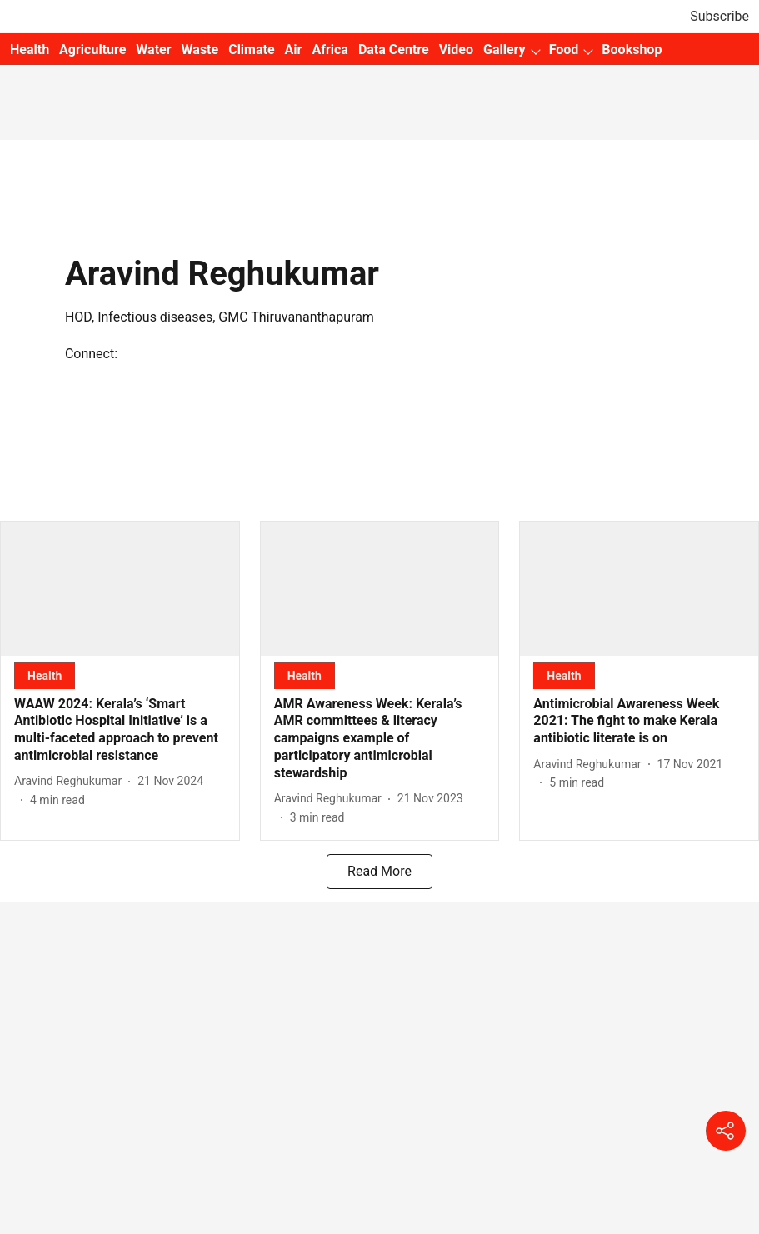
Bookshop (632, 49)
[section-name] (44, 675)
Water (153, 49)
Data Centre (393, 49)
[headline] (120, 730)
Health (29, 49)
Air (293, 49)
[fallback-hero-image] (120, 589)
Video (456, 49)
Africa (329, 49)
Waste (200, 49)
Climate (251, 49)
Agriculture (92, 49)
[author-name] (71, 781)
